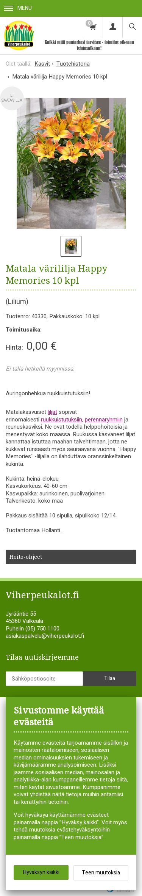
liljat (52, 412)
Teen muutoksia (101, 873)
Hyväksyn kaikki (41, 872)
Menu (18, 8)
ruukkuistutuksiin (61, 419)
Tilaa (109, 678)
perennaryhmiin (104, 419)
